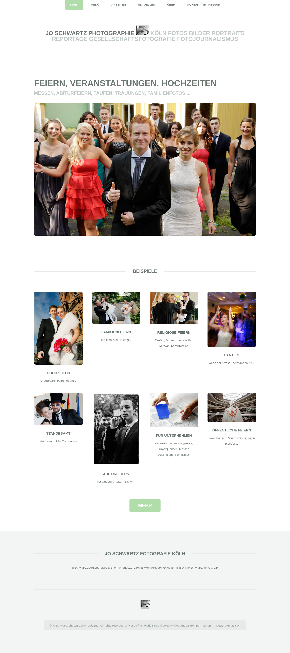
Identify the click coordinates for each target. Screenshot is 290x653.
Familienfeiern (116, 332)
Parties (231, 355)
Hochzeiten (58, 373)
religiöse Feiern (173, 332)
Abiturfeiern (116, 474)
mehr (145, 505)
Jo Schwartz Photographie (90, 33)
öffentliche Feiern (231, 430)
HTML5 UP (234, 625)
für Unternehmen (174, 436)
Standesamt (58, 433)
